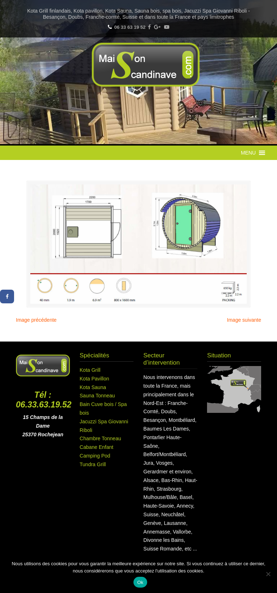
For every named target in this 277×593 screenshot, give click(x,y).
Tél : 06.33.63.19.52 (43, 400)
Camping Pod (95, 456)
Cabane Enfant (96, 447)
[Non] (268, 574)
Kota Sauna (93, 387)
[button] (248, 153)
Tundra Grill (93, 464)
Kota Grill (90, 370)
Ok (140, 582)
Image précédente (36, 320)
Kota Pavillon (94, 379)
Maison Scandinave (146, 65)
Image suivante (244, 320)
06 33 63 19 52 (130, 27)
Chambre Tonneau (100, 438)
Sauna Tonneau (97, 395)
